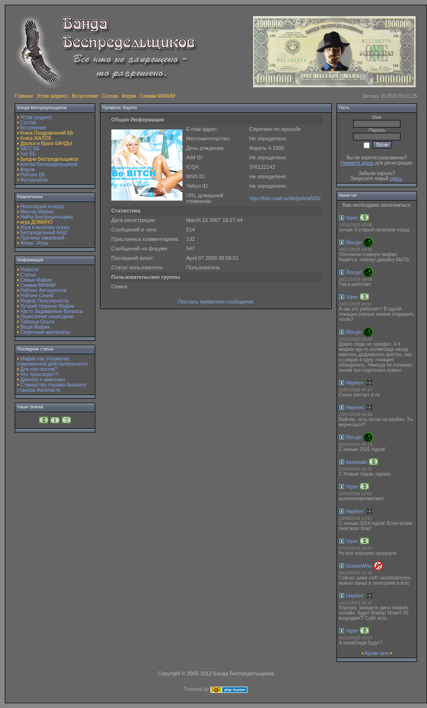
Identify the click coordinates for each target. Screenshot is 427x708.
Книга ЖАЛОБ (36, 138)
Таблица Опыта (37, 321)
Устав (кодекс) (52, 96)
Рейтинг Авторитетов (43, 290)
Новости (29, 269)
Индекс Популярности (44, 300)
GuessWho (359, 566)
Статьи (28, 274)
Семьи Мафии (36, 280)
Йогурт (354, 242)
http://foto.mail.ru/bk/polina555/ (284, 198)
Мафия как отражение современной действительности (52, 361)
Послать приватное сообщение (216, 301)
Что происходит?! (39, 374)
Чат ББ (28, 153)
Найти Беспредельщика (46, 217)
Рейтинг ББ (32, 174)
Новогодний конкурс (42, 206)
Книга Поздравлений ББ (46, 133)
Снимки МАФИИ (157, 96)
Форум (129, 96)
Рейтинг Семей (37, 295)
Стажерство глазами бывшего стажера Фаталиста (51, 387)
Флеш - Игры (34, 243)
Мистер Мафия (37, 211)
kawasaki (356, 462)
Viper (352, 218)
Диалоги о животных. (43, 379)
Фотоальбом (34, 180)
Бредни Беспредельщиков (49, 159)
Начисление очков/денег (47, 316)
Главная (24, 96)
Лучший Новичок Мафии (47, 306)
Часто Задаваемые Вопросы (51, 311)
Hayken (354, 383)
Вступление (85, 96)
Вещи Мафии (35, 327)
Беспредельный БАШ (43, 232)
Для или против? (38, 369)
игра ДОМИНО (36, 222)
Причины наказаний (42, 237)
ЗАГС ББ (30, 148)
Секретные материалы (45, 332)
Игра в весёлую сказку (45, 227)
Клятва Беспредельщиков (48, 164)
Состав (110, 96)
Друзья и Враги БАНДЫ (46, 143)
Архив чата (376, 653)
